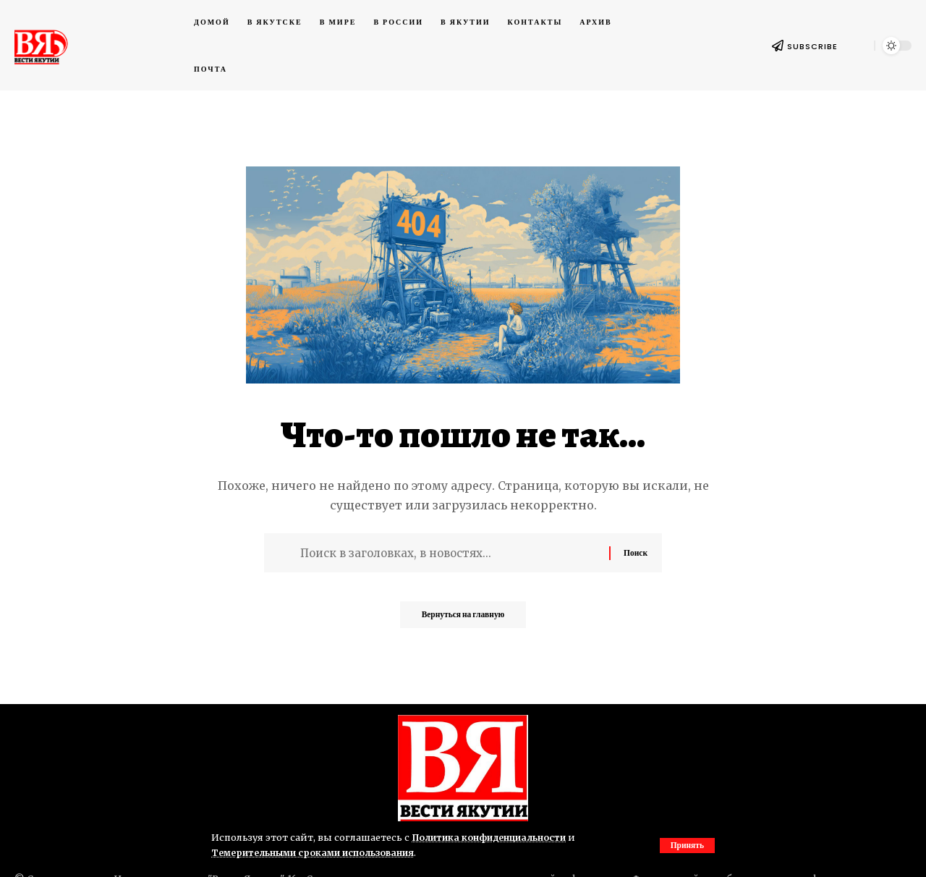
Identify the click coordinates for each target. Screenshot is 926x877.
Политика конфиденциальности (493, 837)
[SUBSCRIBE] (777, 45)
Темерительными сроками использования (317, 852)
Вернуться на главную (463, 619)
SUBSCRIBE (812, 46)
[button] (686, 845)
